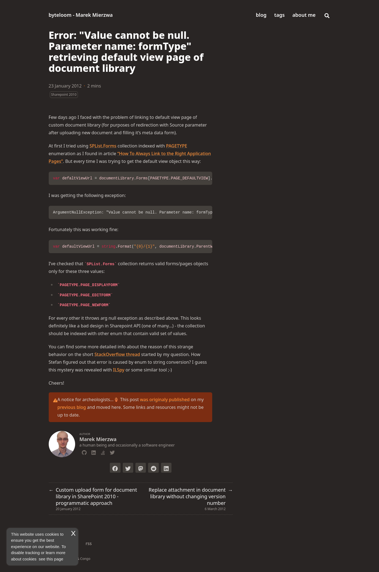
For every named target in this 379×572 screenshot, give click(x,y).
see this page (51, 559)
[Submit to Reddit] (153, 468)
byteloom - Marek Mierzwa (81, 15)
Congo (85, 558)
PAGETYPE (176, 146)
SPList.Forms (102, 146)
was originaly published (165, 399)
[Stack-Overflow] (103, 452)
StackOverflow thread (117, 354)
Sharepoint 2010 (64, 94)
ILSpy (118, 370)
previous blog (72, 407)
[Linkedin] (93, 452)
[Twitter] (112, 452)
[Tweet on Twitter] (128, 468)
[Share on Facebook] (115, 468)
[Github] (84, 452)
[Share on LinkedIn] (166, 468)
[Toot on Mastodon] (140, 468)
